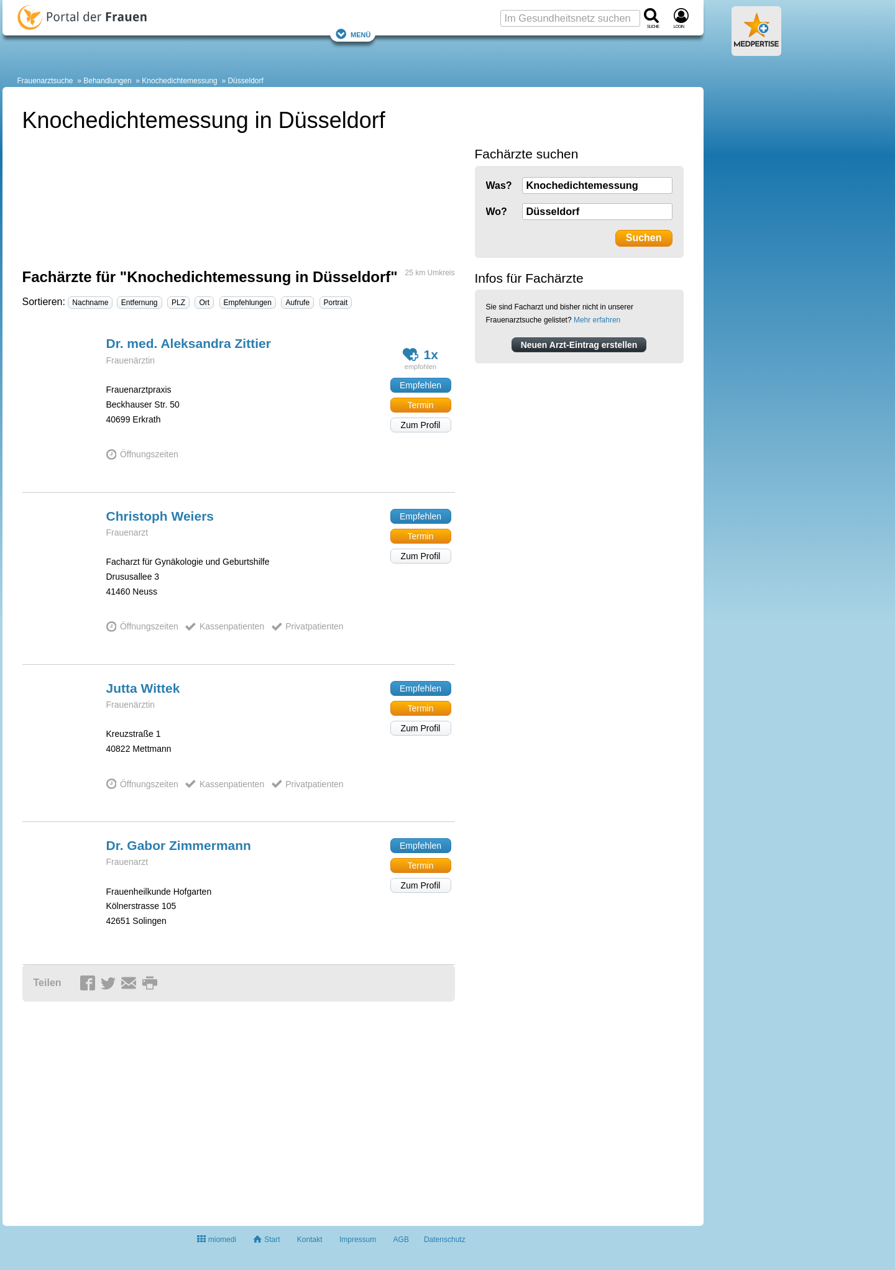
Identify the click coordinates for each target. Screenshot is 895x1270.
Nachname (90, 302)
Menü (353, 34)
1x (420, 354)
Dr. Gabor (178, 845)
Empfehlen (420, 385)
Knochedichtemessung (179, 80)
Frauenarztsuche (45, 80)
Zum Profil (421, 425)
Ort (204, 302)
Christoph (160, 516)
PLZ (178, 302)
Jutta (143, 688)
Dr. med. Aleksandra (188, 343)
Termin (420, 405)
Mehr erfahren (597, 320)
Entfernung (139, 302)
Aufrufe (297, 302)
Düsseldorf (245, 80)
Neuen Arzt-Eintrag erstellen (579, 345)
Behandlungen (107, 80)
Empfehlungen (248, 302)
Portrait (336, 302)
